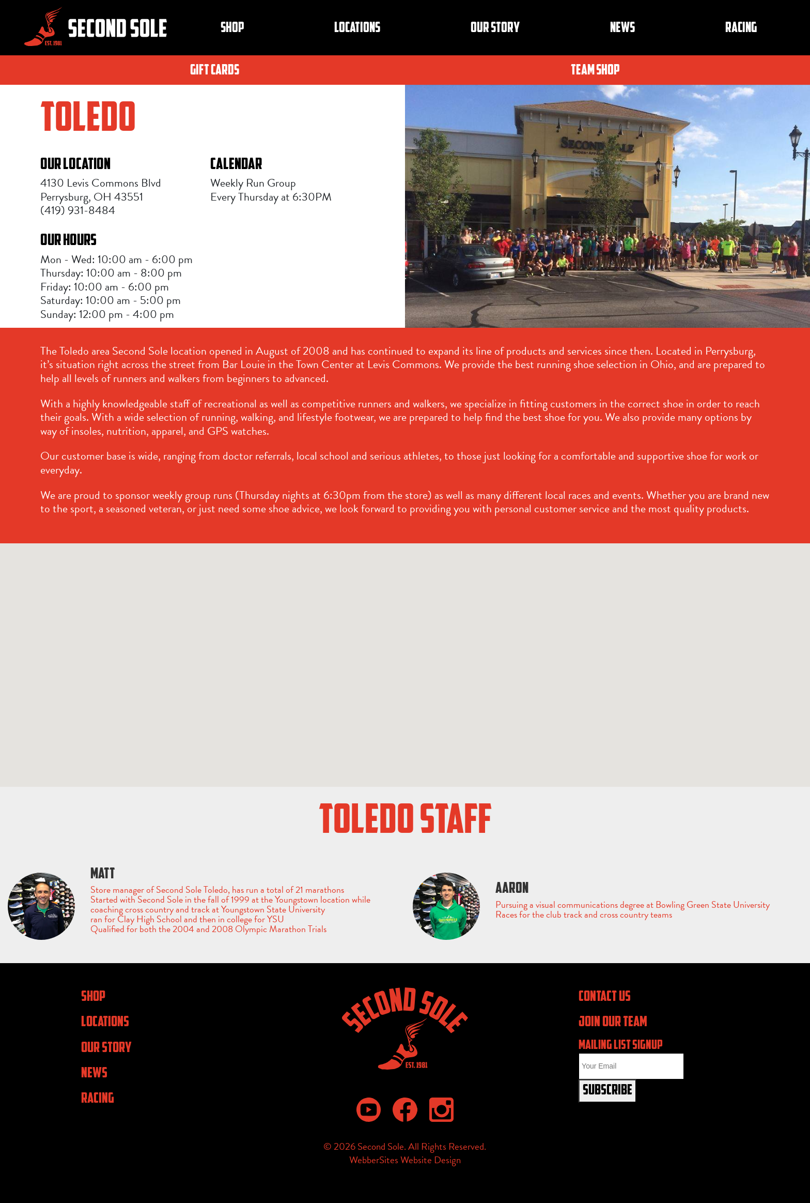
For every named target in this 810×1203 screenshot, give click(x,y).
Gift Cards (214, 71)
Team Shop (595, 71)
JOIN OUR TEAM (613, 1022)
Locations (357, 29)
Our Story (495, 29)
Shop (232, 29)
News (622, 29)
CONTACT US (605, 997)
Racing (741, 29)
